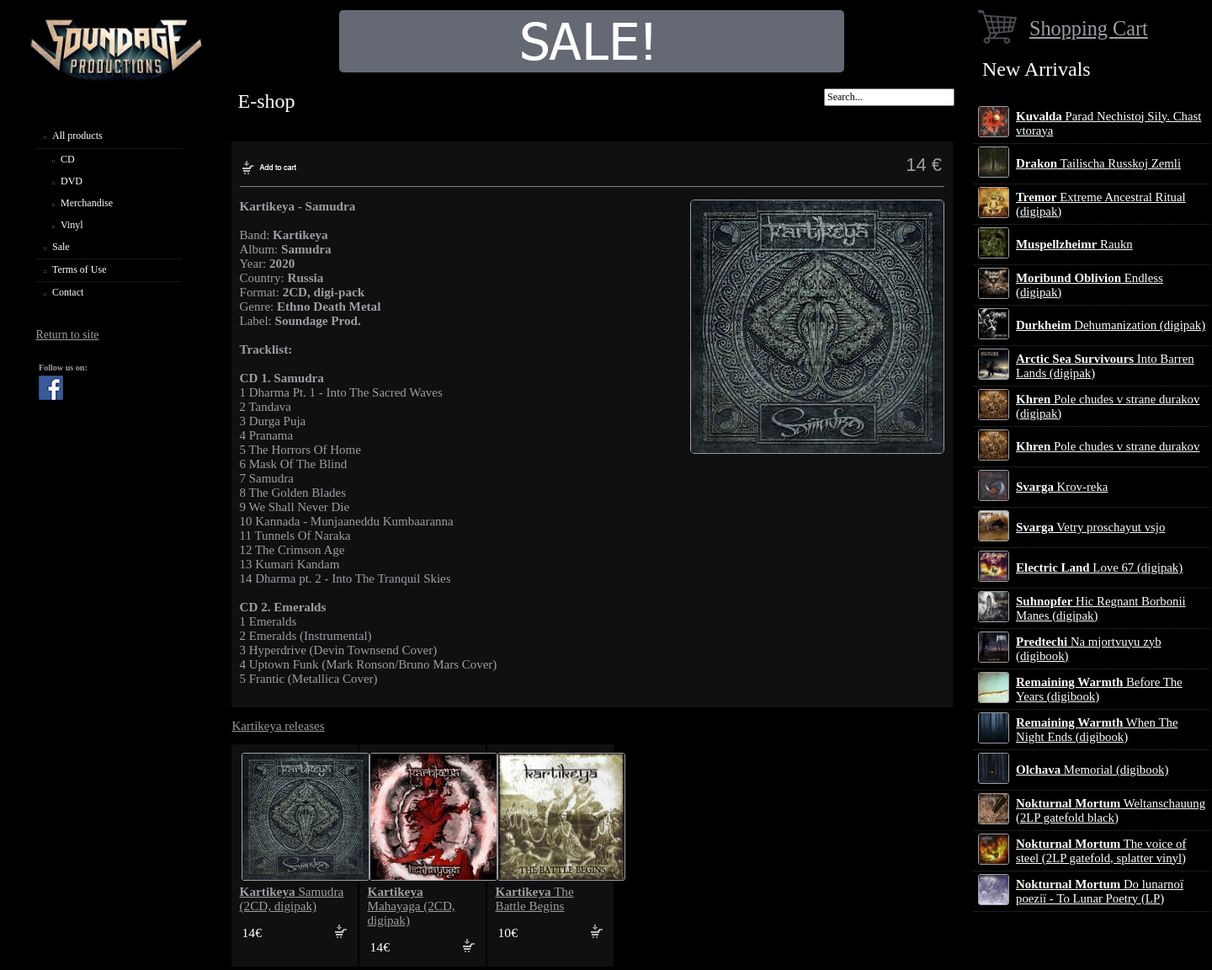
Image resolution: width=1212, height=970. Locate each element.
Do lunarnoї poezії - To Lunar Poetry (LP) (1099, 891)
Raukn (1074, 244)
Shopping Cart (1088, 28)
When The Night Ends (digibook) (1096, 729)
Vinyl (72, 225)
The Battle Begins (535, 899)
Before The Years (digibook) (1099, 689)
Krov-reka (1062, 486)
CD (68, 159)
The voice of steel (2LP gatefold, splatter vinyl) (1101, 851)
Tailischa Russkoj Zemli (1098, 163)
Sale (61, 247)
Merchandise (87, 203)
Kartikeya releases (278, 726)
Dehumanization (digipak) (1110, 325)
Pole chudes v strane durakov (1107, 446)
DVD (71, 181)
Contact (67, 292)
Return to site (66, 334)
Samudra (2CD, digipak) (292, 899)
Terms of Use (79, 269)
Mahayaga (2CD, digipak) (411, 906)
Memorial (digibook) (1092, 769)
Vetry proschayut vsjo (1090, 527)
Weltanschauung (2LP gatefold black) (1110, 810)
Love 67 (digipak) (1099, 567)
